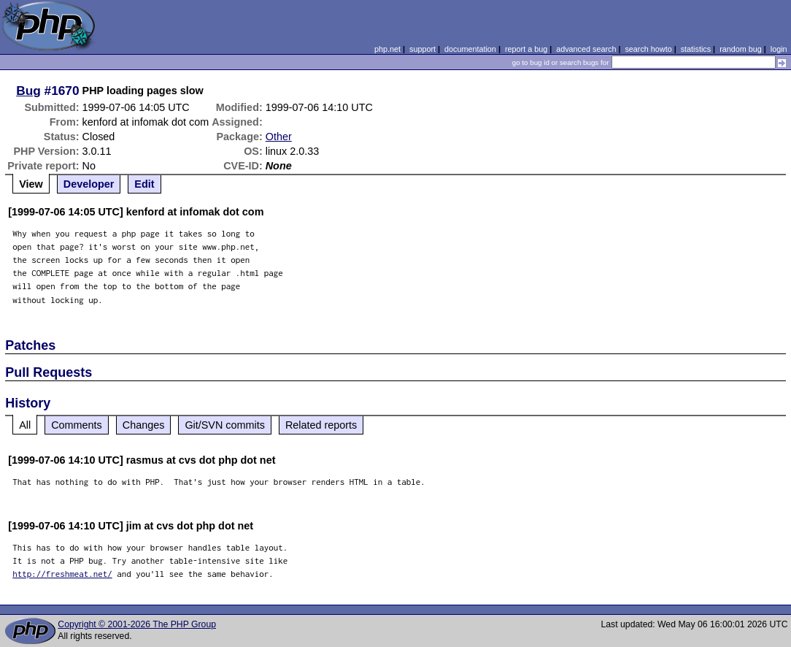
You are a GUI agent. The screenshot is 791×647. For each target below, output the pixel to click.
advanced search (586, 49)
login (779, 49)
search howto (648, 49)
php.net (387, 49)
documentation (470, 49)
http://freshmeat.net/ (62, 573)
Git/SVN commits (225, 425)
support (422, 49)
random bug (740, 49)
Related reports (321, 425)
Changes (144, 425)
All (25, 425)
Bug (28, 90)
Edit (144, 184)
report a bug (526, 49)
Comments (76, 425)
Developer (89, 184)
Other (279, 136)
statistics (696, 49)
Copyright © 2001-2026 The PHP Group (137, 624)
